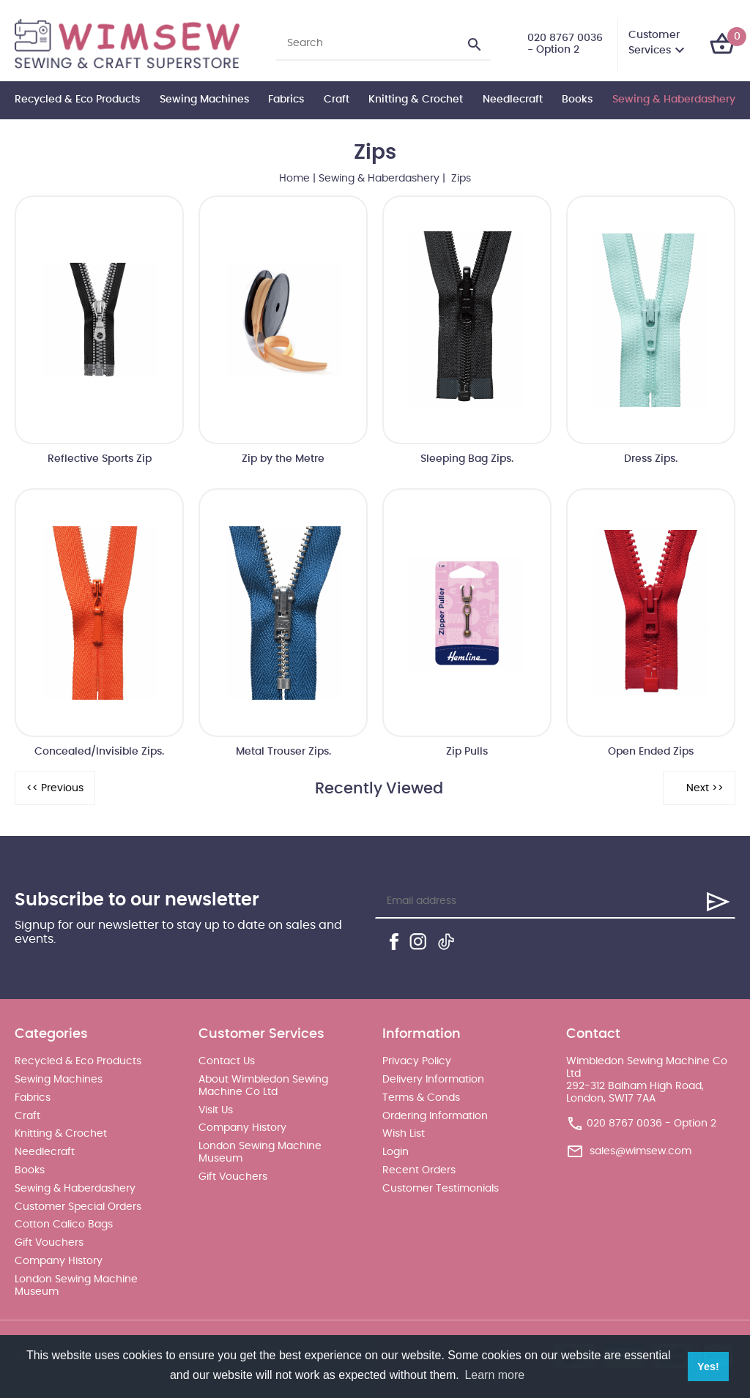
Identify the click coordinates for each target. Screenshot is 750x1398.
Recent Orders (419, 1170)
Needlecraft (513, 99)
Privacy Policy (416, 1061)
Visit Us (215, 1110)
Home (294, 178)
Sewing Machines (204, 99)
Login (395, 1152)
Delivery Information (433, 1079)
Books (577, 99)
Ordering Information (435, 1116)
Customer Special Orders (78, 1207)
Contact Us (226, 1061)
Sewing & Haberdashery (673, 99)
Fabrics (286, 99)
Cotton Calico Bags (64, 1224)
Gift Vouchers (49, 1243)
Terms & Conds (421, 1098)
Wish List (403, 1134)
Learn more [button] (494, 1375)
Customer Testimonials (440, 1189)
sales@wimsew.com (640, 1151)
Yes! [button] (708, 1366)
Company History (59, 1261)
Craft (336, 99)
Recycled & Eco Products (77, 99)
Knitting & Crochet (415, 99)
